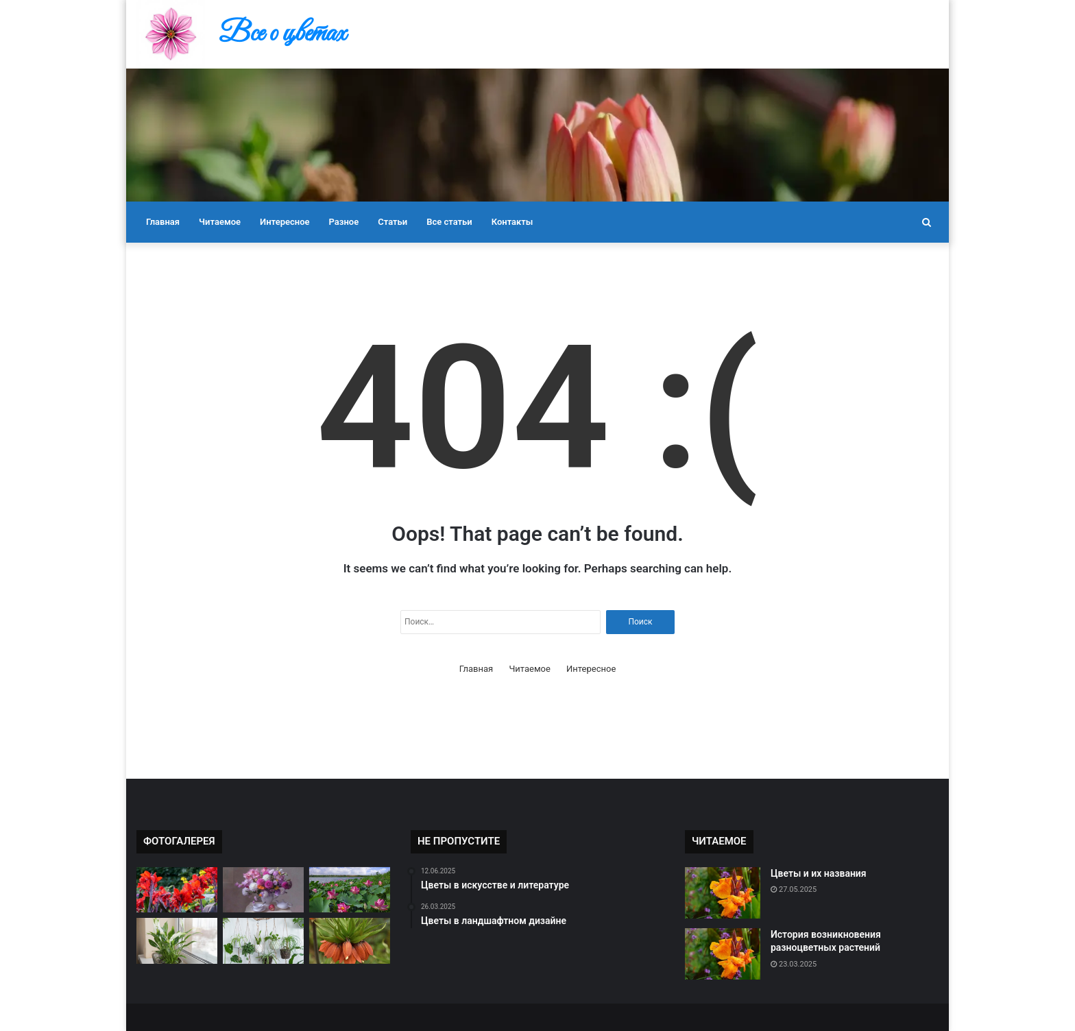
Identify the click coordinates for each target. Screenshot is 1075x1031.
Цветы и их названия (819, 873)
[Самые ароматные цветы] (349, 941)
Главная (163, 222)
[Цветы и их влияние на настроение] (176, 941)
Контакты (512, 222)
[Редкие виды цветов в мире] (176, 890)
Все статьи (449, 222)
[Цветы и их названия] (722, 893)
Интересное (284, 222)
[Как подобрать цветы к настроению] (263, 941)
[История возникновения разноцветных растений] (722, 954)
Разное (344, 222)
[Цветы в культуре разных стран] (349, 890)
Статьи (392, 222)
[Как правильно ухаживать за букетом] (263, 890)
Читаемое (220, 222)
